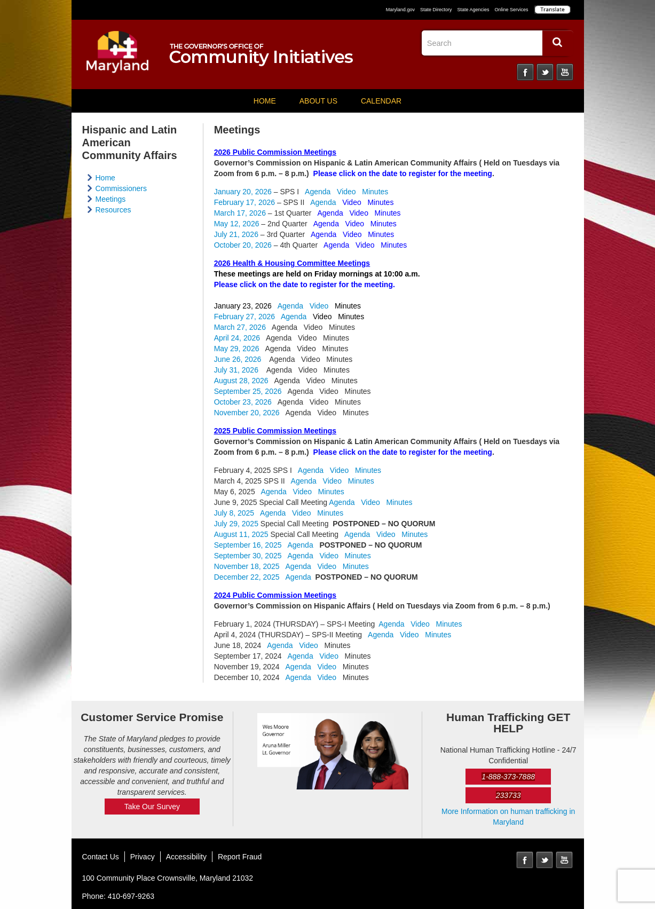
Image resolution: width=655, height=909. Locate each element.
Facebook (525, 72)
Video (346, 191)
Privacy (142, 856)
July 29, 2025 (236, 523)
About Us (318, 101)
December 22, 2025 (247, 577)
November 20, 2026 (247, 412)
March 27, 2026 (240, 327)
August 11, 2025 (241, 534)
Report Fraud (240, 856)
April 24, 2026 (237, 338)
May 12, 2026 (236, 223)
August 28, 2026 (241, 380)
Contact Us (100, 856)
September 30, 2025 (248, 555)
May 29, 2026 (236, 348)
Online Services (511, 9)
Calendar (381, 101)
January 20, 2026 (243, 191)
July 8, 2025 (234, 513)
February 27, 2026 (244, 316)
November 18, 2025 (247, 566)
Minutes (375, 191)
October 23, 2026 (243, 402)
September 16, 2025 (248, 545)
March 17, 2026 (240, 213)
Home (265, 101)
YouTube (564, 72)
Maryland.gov (400, 9)
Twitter (545, 72)
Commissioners (121, 188)
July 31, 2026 (236, 370)
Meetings (111, 199)
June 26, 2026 (238, 359)
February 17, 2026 (244, 202)
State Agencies (473, 9)
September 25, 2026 (248, 391)
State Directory (436, 9)
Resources (113, 209)
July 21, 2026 (236, 234)
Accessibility (186, 856)
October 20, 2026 (243, 245)
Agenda (317, 191)
